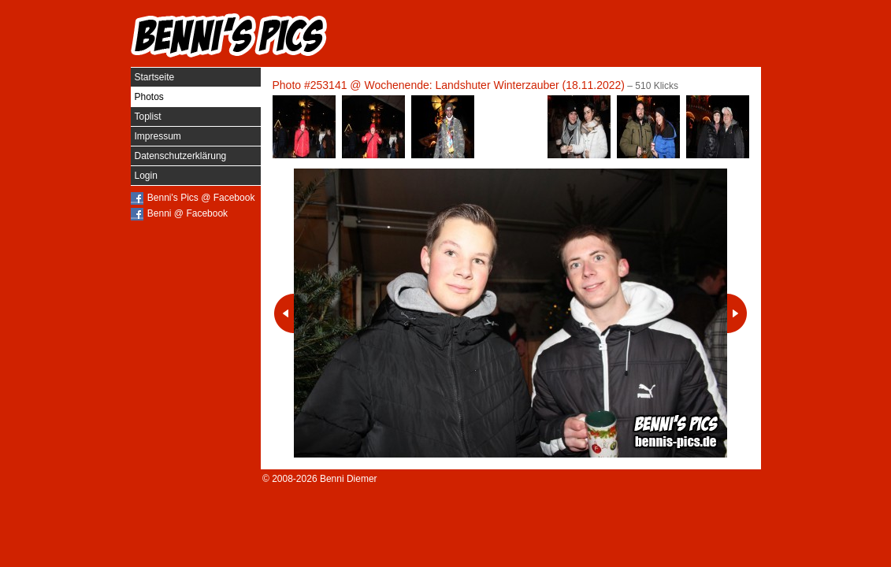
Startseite (155, 77)
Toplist (148, 116)
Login (146, 175)
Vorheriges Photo (284, 313)
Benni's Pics (229, 35)
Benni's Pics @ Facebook (201, 197)
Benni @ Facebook (187, 213)
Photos (149, 96)
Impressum (158, 136)
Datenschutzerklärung (181, 155)
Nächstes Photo (737, 313)
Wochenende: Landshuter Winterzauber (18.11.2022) (494, 85)
